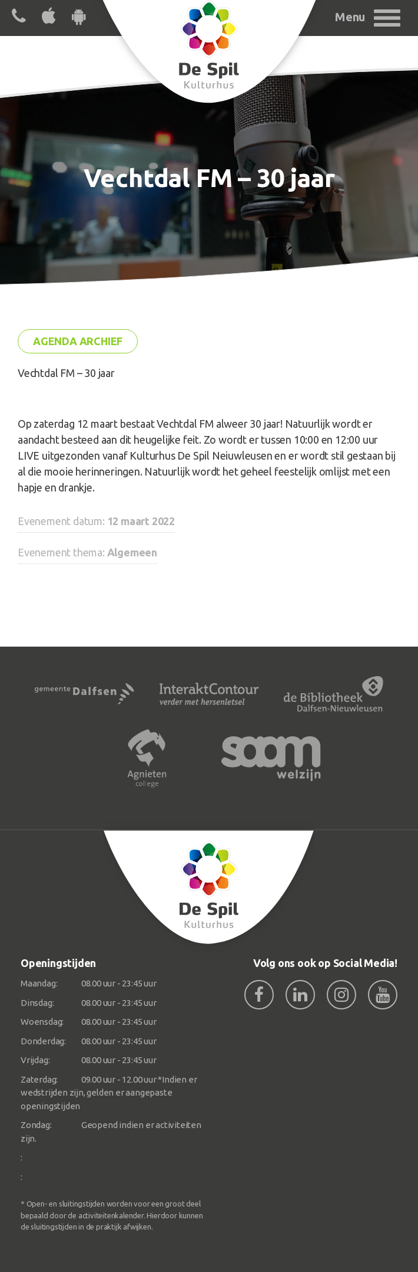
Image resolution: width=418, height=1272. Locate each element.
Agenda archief (77, 341)
